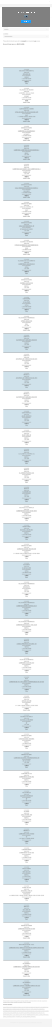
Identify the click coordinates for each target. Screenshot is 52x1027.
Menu (50, 2)
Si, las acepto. (26, 21)
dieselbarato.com (9, 2)
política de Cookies (31, 12)
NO (26, 16)
